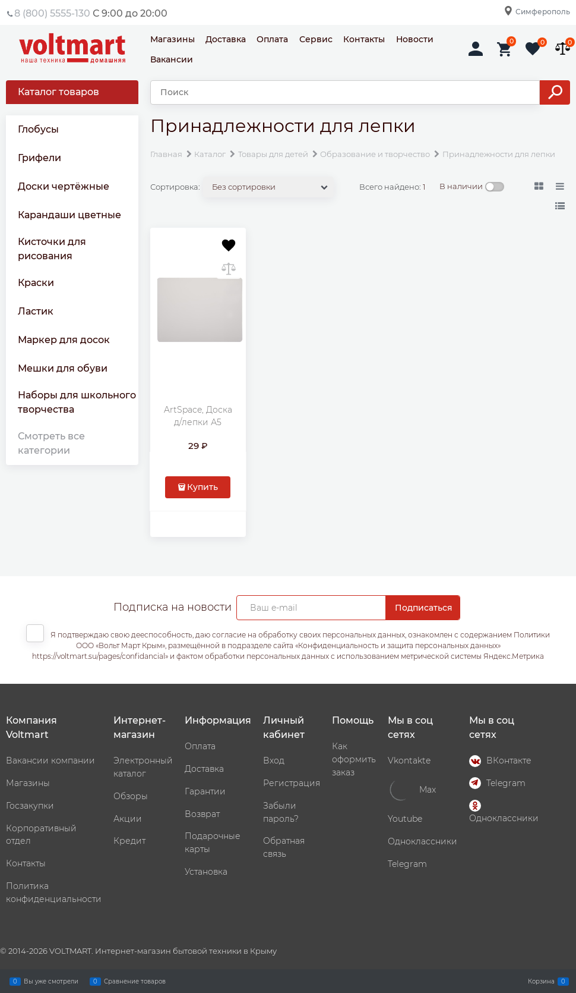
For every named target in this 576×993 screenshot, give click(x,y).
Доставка (225, 39)
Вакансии (171, 59)
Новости (414, 39)
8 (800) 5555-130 (52, 13)
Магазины (172, 39)
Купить (202, 487)
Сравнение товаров (135, 981)
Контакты (364, 39)
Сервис (316, 39)
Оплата (272, 39)
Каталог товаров (58, 92)
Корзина (541, 981)
